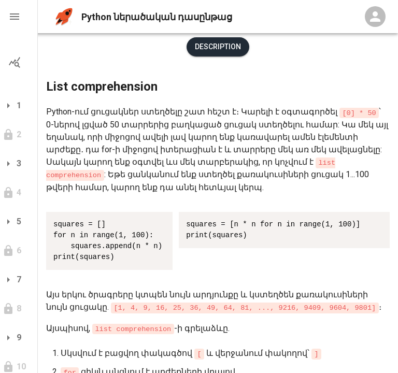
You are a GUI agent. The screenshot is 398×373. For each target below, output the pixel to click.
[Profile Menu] (375, 16)
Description (218, 46)
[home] (64, 17)
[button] (18, 16)
